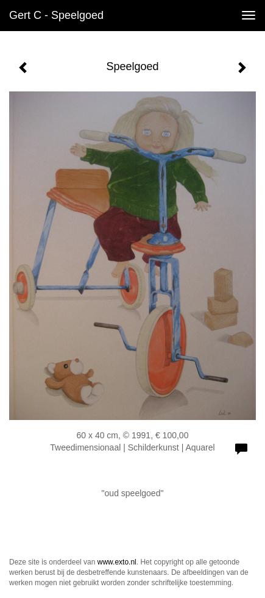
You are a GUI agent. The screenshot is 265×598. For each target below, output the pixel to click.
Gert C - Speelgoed (56, 15)
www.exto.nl (116, 562)
